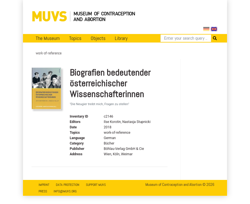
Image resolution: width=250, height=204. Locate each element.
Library (121, 38)
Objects (98, 38)
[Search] (185, 38)
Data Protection (67, 184)
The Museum (48, 38)
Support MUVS (96, 184)
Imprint (44, 184)
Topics (75, 38)
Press (43, 191)
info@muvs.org (65, 191)
